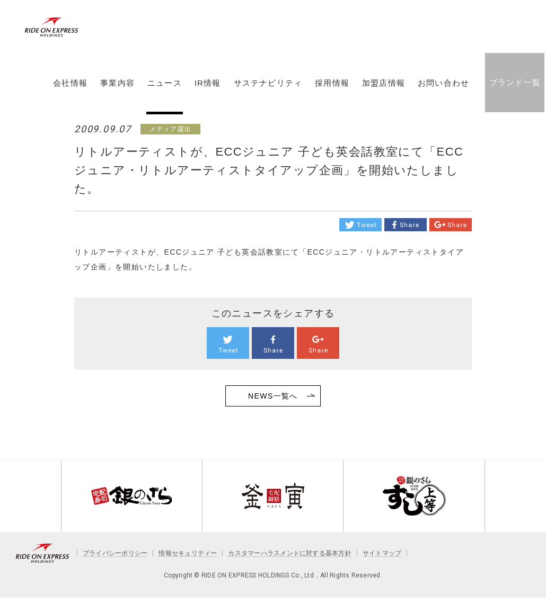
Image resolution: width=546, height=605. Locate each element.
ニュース (164, 91)
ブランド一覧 (514, 90)
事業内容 (117, 91)
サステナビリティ (267, 91)
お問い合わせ (443, 91)
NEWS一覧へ (273, 396)
